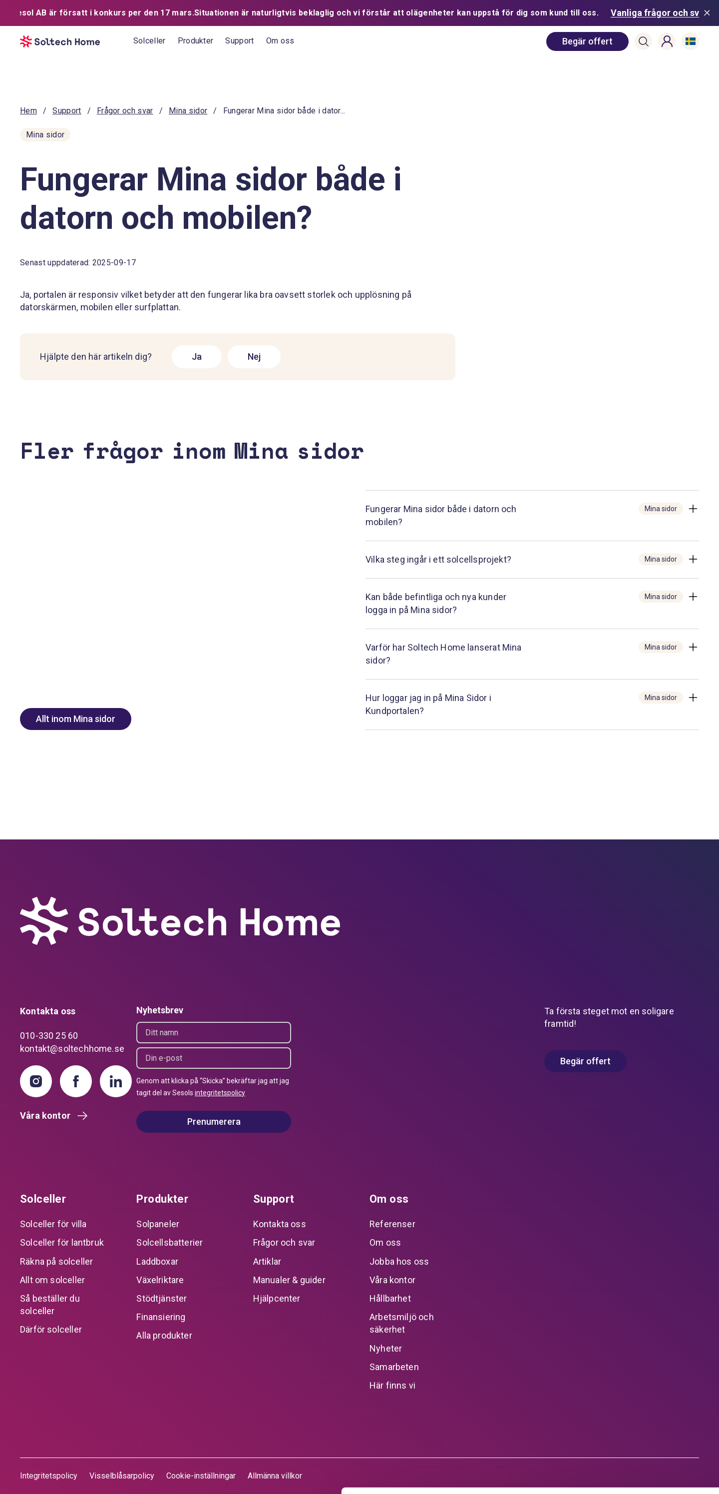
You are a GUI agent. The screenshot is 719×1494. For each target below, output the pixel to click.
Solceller (149, 40)
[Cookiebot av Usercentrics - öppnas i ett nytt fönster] (64, 1474)
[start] (76, 41)
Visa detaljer (153, 1474)
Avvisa (636, 1454)
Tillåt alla (636, 1389)
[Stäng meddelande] (709, 13)
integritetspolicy (220, 1093)
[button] (644, 41)
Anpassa (636, 1421)
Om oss (280, 40)
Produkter (196, 40)
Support (239, 40)
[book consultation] (587, 41)
